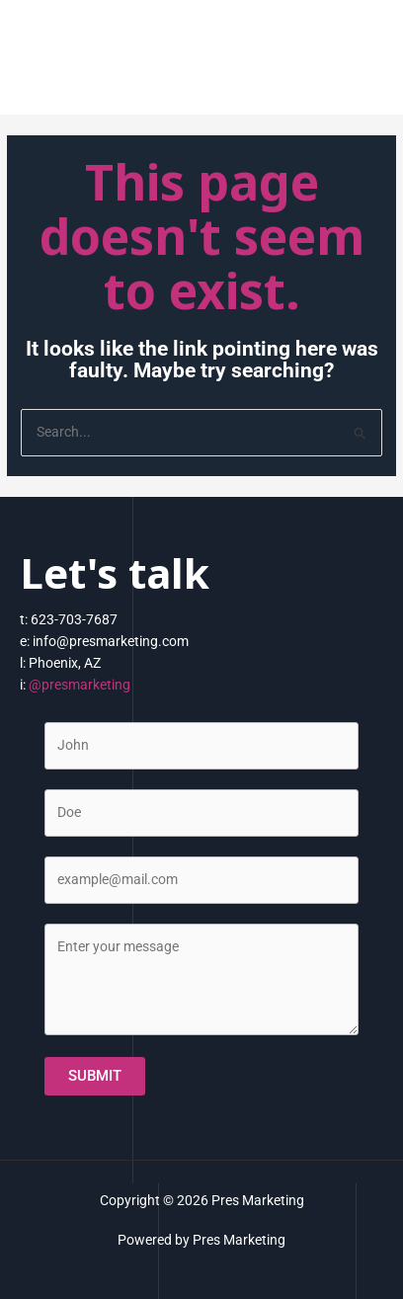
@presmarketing (79, 684)
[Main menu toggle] (364, 61)
